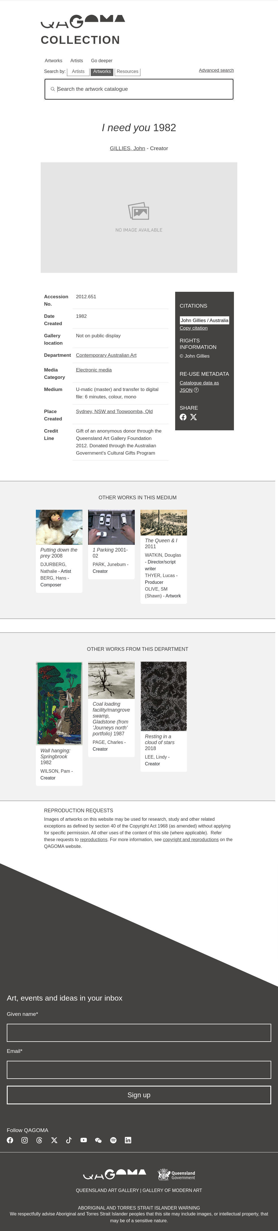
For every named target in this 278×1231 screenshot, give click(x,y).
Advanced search (216, 70)
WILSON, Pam (55, 771)
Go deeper (102, 60)
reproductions (93, 839)
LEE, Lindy (156, 757)
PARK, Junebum (109, 564)
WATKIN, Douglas (163, 555)
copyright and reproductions (191, 839)
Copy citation (194, 328)
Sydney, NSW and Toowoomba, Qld (114, 411)
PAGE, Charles (108, 742)
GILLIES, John (127, 148)
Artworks (53, 60)
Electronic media (94, 370)
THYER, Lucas (160, 575)
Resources (127, 71)
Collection (80, 40)
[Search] (139, 89)
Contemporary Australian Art (106, 355)
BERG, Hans (53, 578)
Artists (76, 60)
